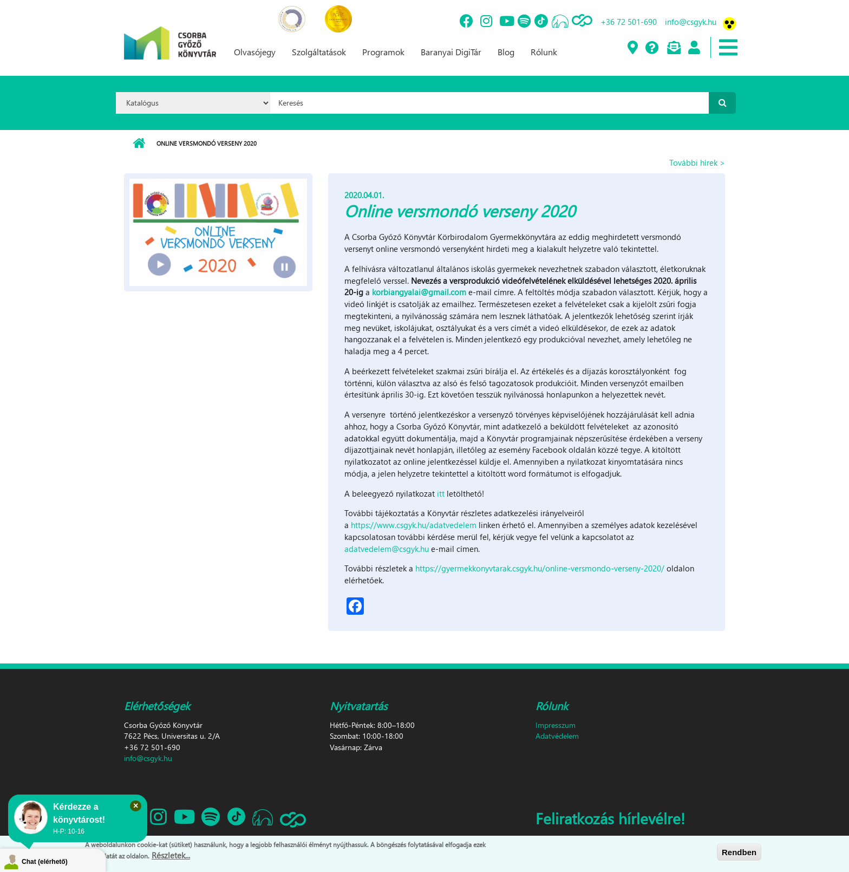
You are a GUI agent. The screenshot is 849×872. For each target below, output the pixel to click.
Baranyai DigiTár (451, 51)
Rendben (739, 852)
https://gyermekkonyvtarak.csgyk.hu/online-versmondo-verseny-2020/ (539, 568)
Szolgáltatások (319, 51)
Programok (383, 51)
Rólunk (544, 51)
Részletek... (171, 855)
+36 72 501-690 (628, 21)
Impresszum (555, 725)
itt (441, 493)
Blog (506, 51)
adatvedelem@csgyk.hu (386, 548)
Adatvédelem (557, 736)
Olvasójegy (255, 51)
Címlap (139, 143)
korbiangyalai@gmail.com (419, 292)
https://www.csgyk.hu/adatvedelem (413, 524)
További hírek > (697, 162)
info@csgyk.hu (690, 21)
